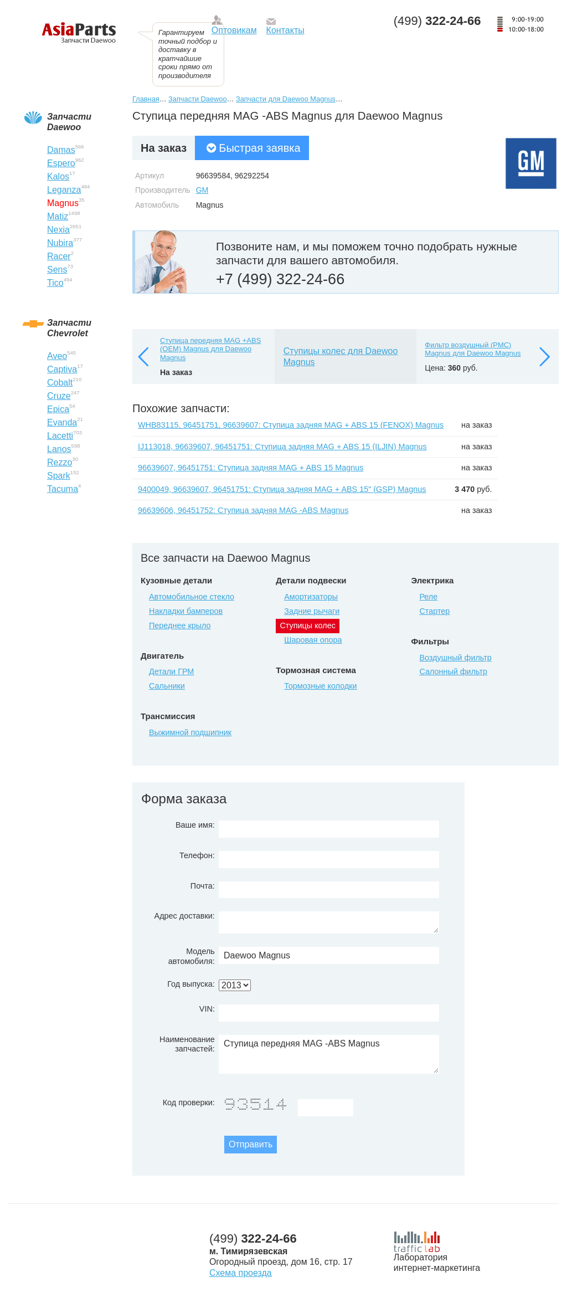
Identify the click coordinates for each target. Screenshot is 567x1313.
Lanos (59, 449)
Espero (61, 163)
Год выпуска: (191, 983)
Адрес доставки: (184, 915)
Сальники (167, 685)
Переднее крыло (180, 625)
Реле (428, 596)
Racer (59, 256)
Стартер (434, 611)
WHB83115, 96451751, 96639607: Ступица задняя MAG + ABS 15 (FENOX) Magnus (291, 424)
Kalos (58, 176)
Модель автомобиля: (191, 956)
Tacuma (62, 489)
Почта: (202, 885)
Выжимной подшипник (190, 732)
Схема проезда (240, 1273)
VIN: (207, 1008)
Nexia (58, 229)
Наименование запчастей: (187, 1044)
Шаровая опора (313, 639)
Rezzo (59, 462)
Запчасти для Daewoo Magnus (286, 99)
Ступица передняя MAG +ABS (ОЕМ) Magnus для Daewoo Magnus (210, 349)
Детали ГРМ (171, 671)
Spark (58, 475)
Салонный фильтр (453, 671)
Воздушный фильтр (455, 657)
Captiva (62, 369)
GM (202, 190)
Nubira (60, 243)
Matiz (57, 216)
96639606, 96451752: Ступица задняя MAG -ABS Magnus (243, 510)
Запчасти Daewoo (197, 99)
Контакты (285, 30)
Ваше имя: (195, 824)
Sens (57, 269)
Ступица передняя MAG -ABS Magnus (329, 1054)
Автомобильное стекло (191, 596)
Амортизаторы (311, 596)
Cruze (59, 396)
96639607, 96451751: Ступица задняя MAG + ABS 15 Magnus (250, 467)
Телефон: (197, 855)
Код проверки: (189, 1102)
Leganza (64, 189)
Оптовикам (234, 30)
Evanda (62, 422)
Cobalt (60, 382)
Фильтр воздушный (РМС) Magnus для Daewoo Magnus (472, 349)
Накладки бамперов (186, 611)
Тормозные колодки (320, 685)
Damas (61, 150)
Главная (145, 99)
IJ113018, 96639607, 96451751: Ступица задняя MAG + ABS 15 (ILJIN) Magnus (282, 446)
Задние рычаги (311, 611)
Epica (58, 409)
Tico (55, 283)
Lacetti (60, 435)
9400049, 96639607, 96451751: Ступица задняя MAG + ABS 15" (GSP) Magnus (282, 489)
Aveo (57, 356)
